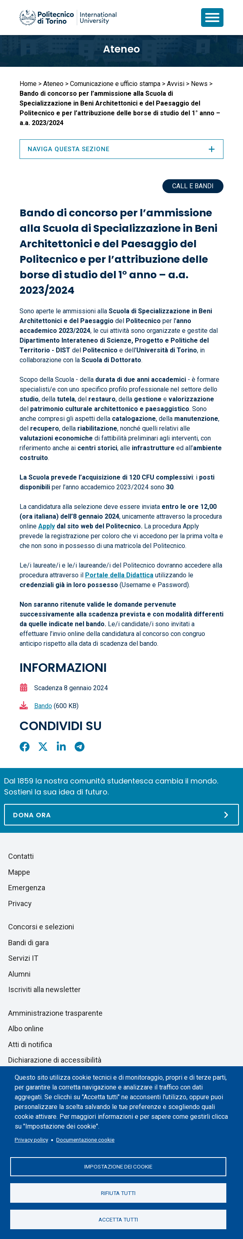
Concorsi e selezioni (41, 926)
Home (28, 84)
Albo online (26, 1028)
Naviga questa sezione (122, 149)
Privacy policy (31, 1139)
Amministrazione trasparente (55, 1013)
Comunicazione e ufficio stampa (115, 84)
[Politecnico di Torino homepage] (68, 17)
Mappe (19, 872)
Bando (43, 706)
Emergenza (26, 887)
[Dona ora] (121, 814)
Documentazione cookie (85, 1139)
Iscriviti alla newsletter (44, 989)
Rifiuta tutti (118, 1192)
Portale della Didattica (119, 575)
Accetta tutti (118, 1219)
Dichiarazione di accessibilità (54, 1060)
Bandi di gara (28, 942)
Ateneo (121, 49)
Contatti (21, 856)
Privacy (20, 903)
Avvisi (175, 84)
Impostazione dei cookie (118, 1166)
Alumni (19, 974)
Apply (46, 526)
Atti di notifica (30, 1044)
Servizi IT (23, 958)
